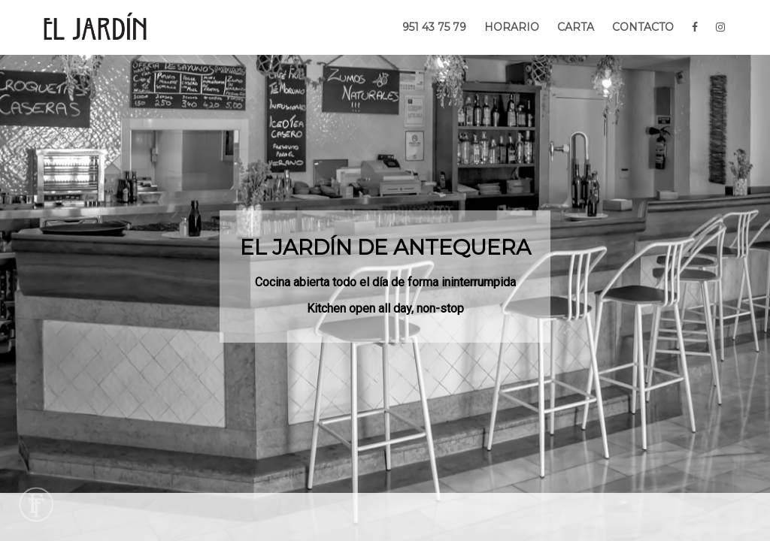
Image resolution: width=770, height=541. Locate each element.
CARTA (575, 27)
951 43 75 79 (434, 27)
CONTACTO (643, 27)
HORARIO (511, 27)
